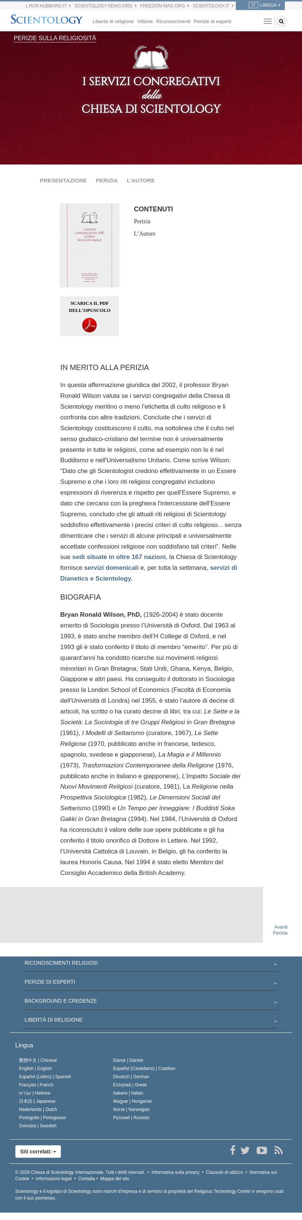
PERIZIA (107, 180)
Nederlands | (38, 1109)
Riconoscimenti (173, 21)
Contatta (86, 1178)
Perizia (142, 221)
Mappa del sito (114, 1178)
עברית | (34, 1093)
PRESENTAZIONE (63, 180)
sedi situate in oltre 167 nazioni (119, 557)
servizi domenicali (111, 567)
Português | (42, 1117)
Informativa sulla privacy (176, 1172)
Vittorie (145, 21)
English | (35, 1068)
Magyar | (132, 1101)
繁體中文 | (38, 1060)
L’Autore (144, 233)
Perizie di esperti (212, 21)
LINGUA (263, 5)
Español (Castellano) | (144, 1068)
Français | (36, 1085)
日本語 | (37, 1101)
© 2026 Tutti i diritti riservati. (80, 1172)
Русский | (131, 1117)
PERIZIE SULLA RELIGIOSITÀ (55, 38)
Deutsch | (131, 1076)
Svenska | (38, 1125)
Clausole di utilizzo (224, 1172)
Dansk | (128, 1060)
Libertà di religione (113, 21)
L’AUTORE (141, 180)
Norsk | (131, 1109)
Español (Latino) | (45, 1076)
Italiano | (128, 1093)
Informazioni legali (54, 1178)
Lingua (24, 1045)
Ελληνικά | (130, 1085)
